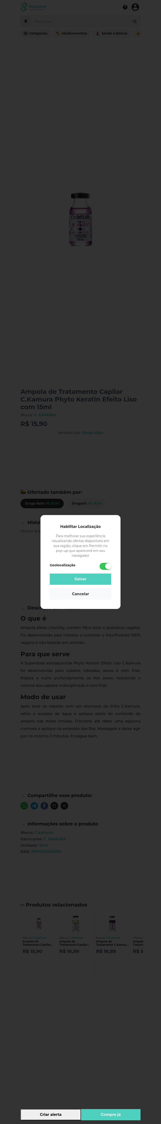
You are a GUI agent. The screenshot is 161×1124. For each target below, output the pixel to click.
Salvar (81, 579)
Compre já (111, 1114)
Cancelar (80, 594)
